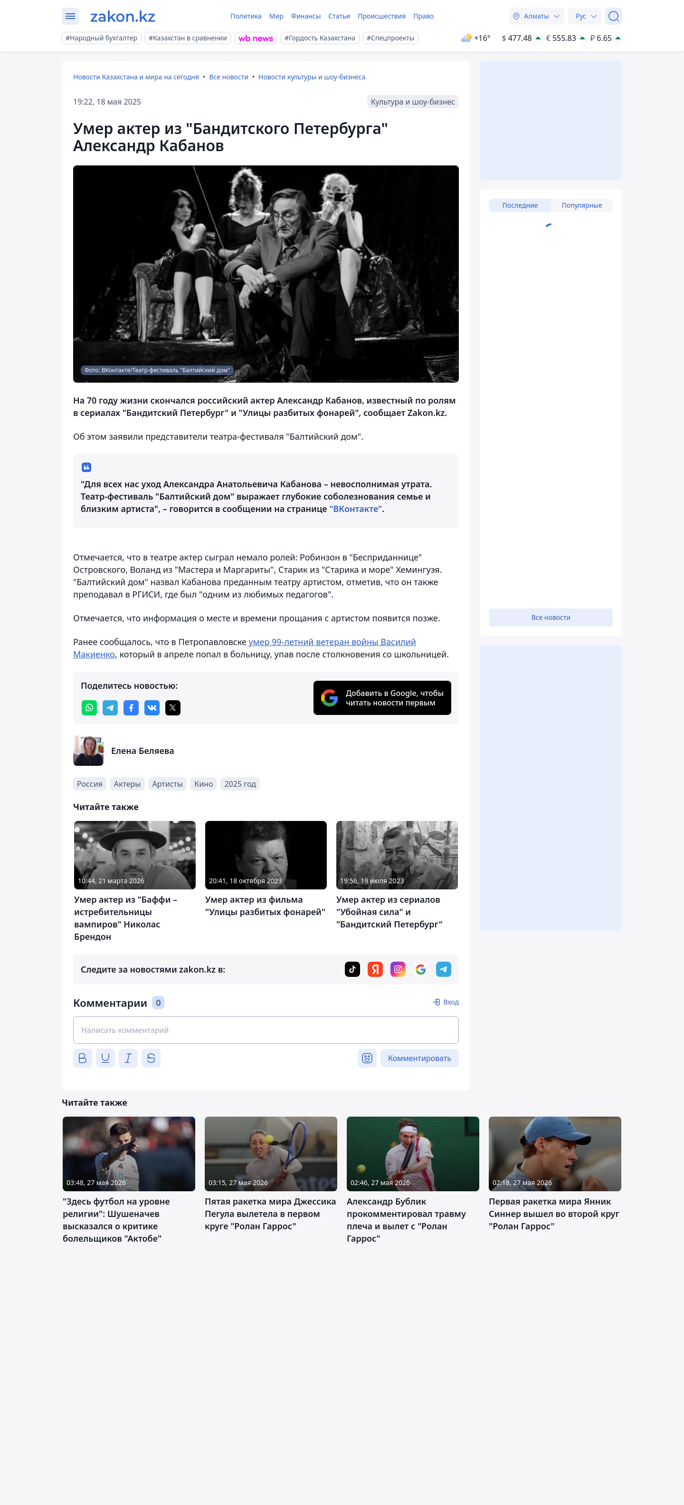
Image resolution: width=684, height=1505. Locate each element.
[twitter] (172, 707)
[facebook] (131, 707)
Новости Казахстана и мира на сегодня (136, 76)
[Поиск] (613, 16)
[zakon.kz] (122, 16)
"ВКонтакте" (355, 508)
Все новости (228, 76)
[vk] (152, 707)
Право (423, 15)
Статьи (339, 15)
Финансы (306, 15)
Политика (246, 15)
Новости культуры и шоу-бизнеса (311, 76)
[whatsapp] (89, 707)
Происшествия (382, 15)
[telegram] (110, 707)
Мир (276, 15)
